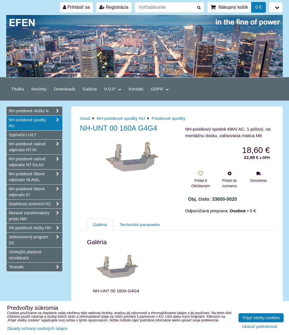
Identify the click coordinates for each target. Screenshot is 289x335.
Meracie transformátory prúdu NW (35, 216)
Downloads (64, 89)
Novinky (39, 89)
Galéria (90, 89)
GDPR (160, 89)
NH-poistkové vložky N (35, 111)
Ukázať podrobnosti (259, 327)
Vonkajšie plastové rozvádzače (25, 255)
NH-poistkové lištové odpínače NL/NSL (35, 177)
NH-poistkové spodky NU (35, 123)
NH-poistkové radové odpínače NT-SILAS (35, 162)
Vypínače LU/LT (23, 135)
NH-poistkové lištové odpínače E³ (35, 192)
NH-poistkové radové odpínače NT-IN (35, 147)
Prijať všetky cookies (261, 317)
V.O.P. (112, 89)
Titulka (17, 89)
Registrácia (113, 7)
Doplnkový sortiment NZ (35, 204)
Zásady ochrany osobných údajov (37, 328)
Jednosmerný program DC (35, 240)
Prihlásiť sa (76, 7)
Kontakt (136, 89)
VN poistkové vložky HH (35, 228)
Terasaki (35, 267)
